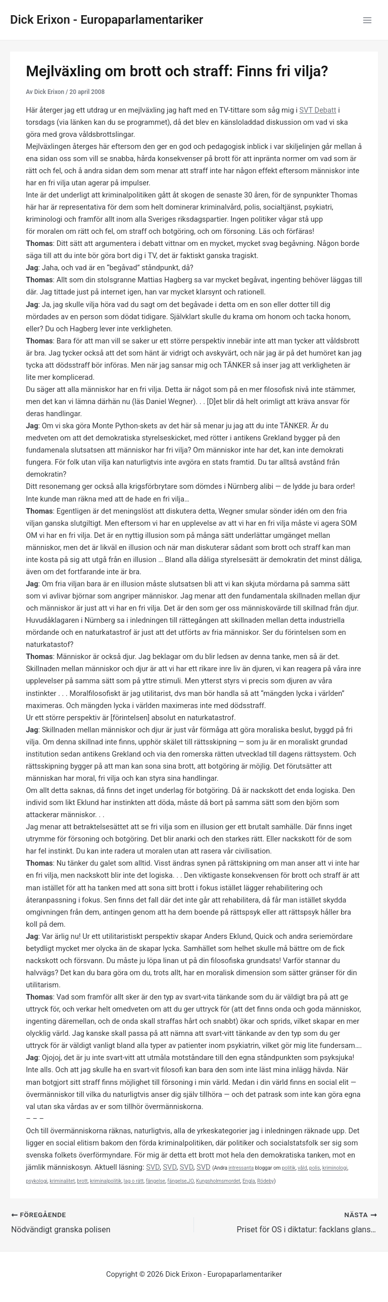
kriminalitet (62, 1181)
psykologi (36, 1181)
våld (302, 1168)
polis (314, 1168)
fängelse (155, 1181)
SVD (153, 1167)
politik (289, 1168)
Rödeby (265, 1181)
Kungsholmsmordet (218, 1181)
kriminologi (335, 1168)
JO (191, 1181)
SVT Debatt (318, 110)
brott (82, 1181)
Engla (249, 1181)
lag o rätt (133, 1181)
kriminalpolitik (105, 1181)
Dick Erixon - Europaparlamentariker (106, 20)
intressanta (241, 1168)
